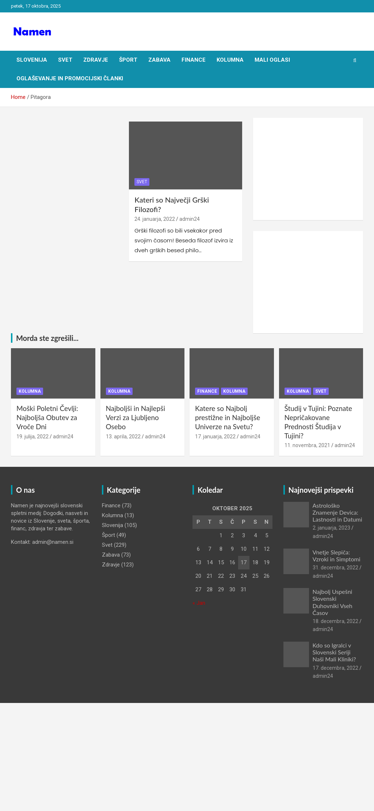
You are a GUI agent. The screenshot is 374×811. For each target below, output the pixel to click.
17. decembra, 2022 (335, 668)
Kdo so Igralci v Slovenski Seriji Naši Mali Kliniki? (334, 652)
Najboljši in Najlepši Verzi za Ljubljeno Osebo (135, 417)
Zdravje (95, 60)
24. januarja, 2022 (154, 219)
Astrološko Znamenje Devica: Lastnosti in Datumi (337, 512)
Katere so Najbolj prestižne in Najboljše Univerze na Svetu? (227, 417)
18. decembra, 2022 (335, 621)
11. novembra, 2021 (307, 445)
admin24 (189, 219)
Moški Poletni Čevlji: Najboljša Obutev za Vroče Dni (47, 417)
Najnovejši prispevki (321, 489)
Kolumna (230, 60)
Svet (65, 60)
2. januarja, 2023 (331, 528)
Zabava (159, 60)
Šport (128, 60)
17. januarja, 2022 (215, 436)
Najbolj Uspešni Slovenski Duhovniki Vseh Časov (332, 602)
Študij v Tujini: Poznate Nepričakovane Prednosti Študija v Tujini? (318, 421)
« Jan (198, 603)
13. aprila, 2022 (123, 436)
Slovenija (31, 60)
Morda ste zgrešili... (47, 338)
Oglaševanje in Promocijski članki (69, 78)
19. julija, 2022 (32, 436)
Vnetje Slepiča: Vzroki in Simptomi (336, 555)
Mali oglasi (272, 60)
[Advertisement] (308, 169)
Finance (194, 60)
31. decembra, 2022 (335, 567)
